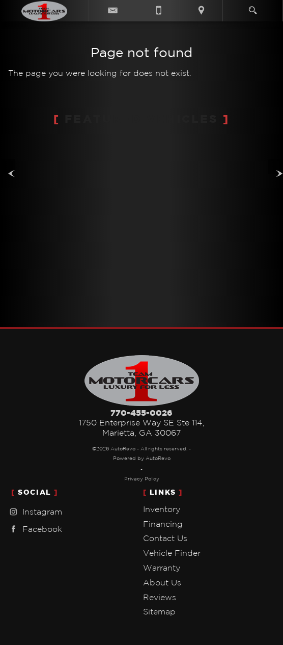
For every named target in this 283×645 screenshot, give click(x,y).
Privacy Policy (141, 478)
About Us (162, 582)
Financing (163, 523)
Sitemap (159, 611)
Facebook (34, 529)
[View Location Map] (201, 10)
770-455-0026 (141, 412)
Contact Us (165, 538)
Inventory (161, 509)
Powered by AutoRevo (142, 458)
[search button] (252, 7)
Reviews (159, 597)
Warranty (161, 567)
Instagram (34, 511)
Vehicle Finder (172, 552)
